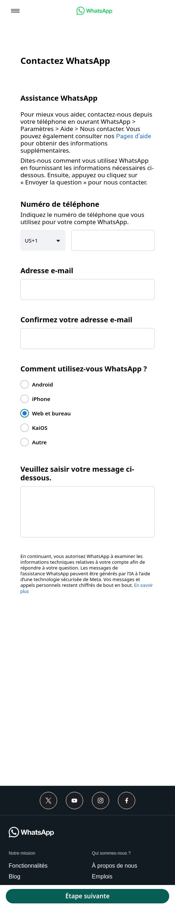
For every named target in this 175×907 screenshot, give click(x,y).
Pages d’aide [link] (133, 136)
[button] (15, 11)
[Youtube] (74, 800)
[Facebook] (126, 800)
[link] (94, 13)
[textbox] (113, 240)
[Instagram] (100, 800)
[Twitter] (48, 800)
